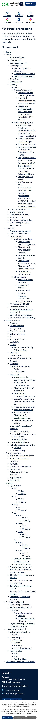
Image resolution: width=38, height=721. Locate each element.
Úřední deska (16, 82)
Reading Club (16, 651)
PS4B (20, 523)
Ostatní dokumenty (22, 648)
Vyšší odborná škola (23, 239)
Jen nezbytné (19, 718)
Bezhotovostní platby (23, 347)
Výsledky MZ (15, 485)
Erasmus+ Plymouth (27, 144)
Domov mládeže (13, 453)
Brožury (21, 615)
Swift (16, 653)
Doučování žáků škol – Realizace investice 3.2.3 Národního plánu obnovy (25, 114)
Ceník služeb (15, 469)
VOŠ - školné (15, 355)
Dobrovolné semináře (19, 366)
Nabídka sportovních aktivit (22, 445)
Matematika (19, 372)
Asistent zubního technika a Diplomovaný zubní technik (25, 380)
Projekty (13, 84)
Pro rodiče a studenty (23, 613)
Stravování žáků (17, 325)
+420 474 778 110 (12, 690)
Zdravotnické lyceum (23, 409)
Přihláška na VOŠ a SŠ (19, 304)
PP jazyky (22, 493)
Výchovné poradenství (20, 605)
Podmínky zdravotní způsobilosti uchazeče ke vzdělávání (21, 309)
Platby (13, 344)
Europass (14, 363)
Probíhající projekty (22, 90)
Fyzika (16, 369)
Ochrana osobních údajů (21, 220)
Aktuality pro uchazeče (20, 231)
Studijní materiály (18, 331)
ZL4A (20, 542)
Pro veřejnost (16, 65)
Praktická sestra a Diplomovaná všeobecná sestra (22, 415)
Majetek (17, 643)
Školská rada (16, 225)
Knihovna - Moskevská (20, 431)
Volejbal (17, 447)
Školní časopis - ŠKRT (19, 222)
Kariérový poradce (18, 626)
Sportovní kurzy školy (19, 442)
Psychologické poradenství (22, 624)
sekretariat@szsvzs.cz (14, 693)
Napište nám (15, 477)
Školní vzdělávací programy (22, 317)
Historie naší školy (18, 57)
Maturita (9, 483)
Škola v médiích (17, 212)
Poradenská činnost (15, 602)
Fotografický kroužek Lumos (22, 434)
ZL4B (20, 550)
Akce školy (14, 79)
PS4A (20, 515)
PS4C (20, 531)
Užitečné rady (24, 621)
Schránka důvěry (17, 450)
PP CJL (21, 491)
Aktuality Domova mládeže (22, 456)
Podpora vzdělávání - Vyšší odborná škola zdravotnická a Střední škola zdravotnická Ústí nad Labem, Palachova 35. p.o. (27, 165)
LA (15, 496)
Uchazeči (10, 228)
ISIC (11, 336)
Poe (15, 656)
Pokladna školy (20, 350)
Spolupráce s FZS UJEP (20, 209)
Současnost (15, 60)
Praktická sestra (25, 301)
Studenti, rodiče (13, 320)
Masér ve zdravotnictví (24, 407)
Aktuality (18, 87)
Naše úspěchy (20, 439)
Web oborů (15, 374)
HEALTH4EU (23, 106)
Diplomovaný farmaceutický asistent (24, 250)
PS (15, 512)
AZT (15, 488)
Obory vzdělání (17, 236)
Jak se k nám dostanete (21, 315)
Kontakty (14, 464)
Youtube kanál (16, 217)
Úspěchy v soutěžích (19, 214)
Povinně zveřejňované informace (20, 661)
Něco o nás (19, 437)
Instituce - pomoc (26, 618)
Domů (8, 52)
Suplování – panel (22, 564)
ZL (15, 540)
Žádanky (18, 645)
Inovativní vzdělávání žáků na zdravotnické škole (26, 101)
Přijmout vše (7, 718)
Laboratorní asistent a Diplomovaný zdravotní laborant (24, 402)
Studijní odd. (15, 328)
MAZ (16, 504)
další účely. (26, 706)
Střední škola (20, 277)
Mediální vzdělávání (27, 136)
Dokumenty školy (17, 334)
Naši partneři (23, 385)
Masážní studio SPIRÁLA (24, 73)
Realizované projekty (23, 122)
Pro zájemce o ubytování (21, 466)
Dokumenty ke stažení (16, 629)
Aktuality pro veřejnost (24, 76)
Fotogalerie (15, 480)
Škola (8, 54)
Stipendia (14, 353)
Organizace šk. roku (18, 63)
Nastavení (31, 718)
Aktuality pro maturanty (20, 567)
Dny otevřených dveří (19, 233)
